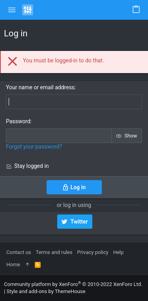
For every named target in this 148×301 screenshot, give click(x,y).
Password (18, 121)
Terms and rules (54, 252)
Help (118, 252)
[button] (12, 10)
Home (13, 264)
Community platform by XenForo (73, 284)
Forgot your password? (34, 146)
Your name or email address (40, 87)
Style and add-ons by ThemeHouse (45, 291)
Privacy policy (92, 252)
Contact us (18, 252)
